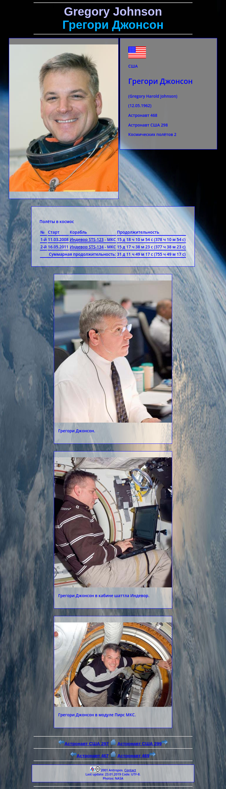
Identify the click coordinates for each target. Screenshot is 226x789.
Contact (130, 770)
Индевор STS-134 (87, 247)
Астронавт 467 (89, 755)
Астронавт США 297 (83, 743)
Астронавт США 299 (142, 743)
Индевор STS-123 (87, 239)
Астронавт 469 (136, 755)
